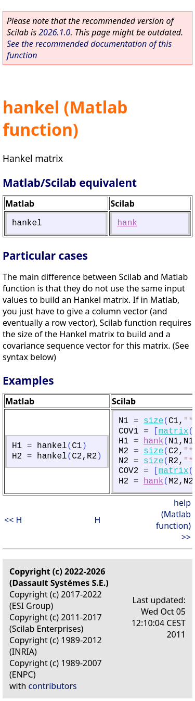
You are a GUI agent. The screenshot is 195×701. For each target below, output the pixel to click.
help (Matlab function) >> (173, 520)
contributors (53, 686)
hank (127, 223)
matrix (174, 431)
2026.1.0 (54, 32)
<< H (13, 520)
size (153, 421)
